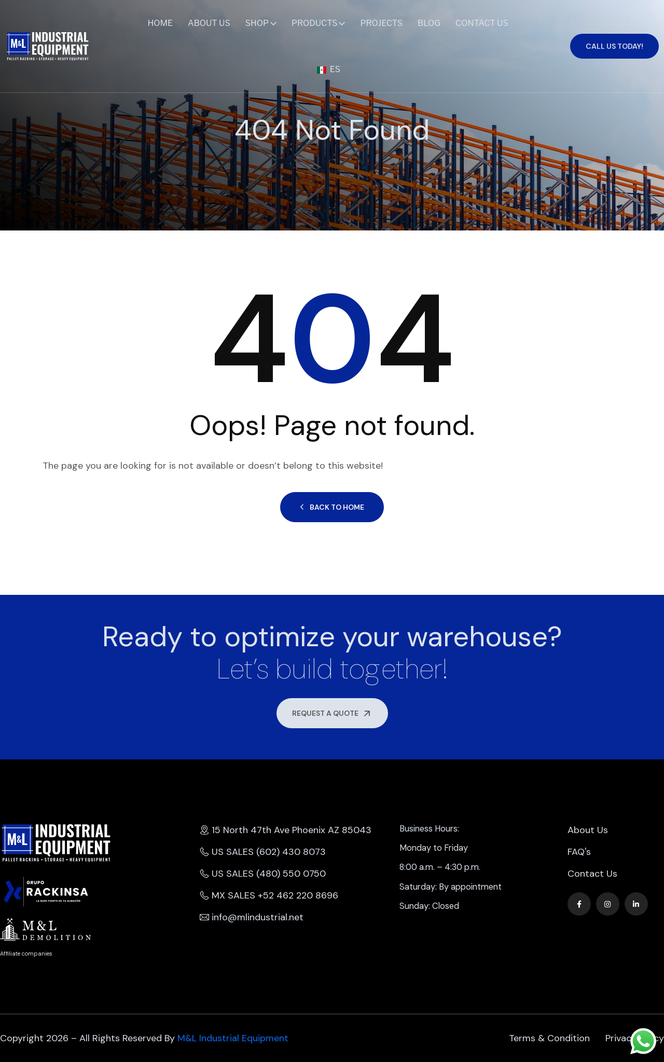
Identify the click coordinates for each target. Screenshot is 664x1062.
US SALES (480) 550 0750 (263, 873)
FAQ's (579, 852)
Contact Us (481, 23)
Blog (429, 23)
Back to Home (332, 507)
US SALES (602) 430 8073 (263, 852)
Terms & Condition (549, 1038)
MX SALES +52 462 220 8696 (269, 895)
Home (160, 23)
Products (315, 23)
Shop (257, 23)
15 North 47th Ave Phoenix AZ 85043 (285, 830)
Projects (381, 23)
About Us (209, 23)
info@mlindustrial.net (251, 917)
